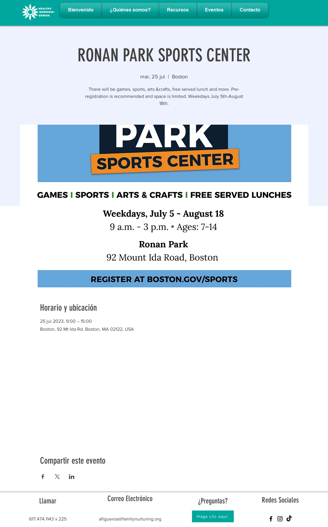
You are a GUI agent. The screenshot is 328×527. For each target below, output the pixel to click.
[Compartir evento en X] (57, 476)
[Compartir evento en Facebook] (43, 476)
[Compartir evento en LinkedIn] (71, 476)
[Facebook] (270, 518)
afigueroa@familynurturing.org (130, 518)
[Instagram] (280, 518)
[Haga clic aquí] (213, 516)
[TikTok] (289, 518)
